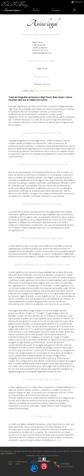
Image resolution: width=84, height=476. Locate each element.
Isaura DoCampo (52, 455)
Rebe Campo (40, 90)
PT (78, 2)
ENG (81, 2)
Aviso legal (10, 463)
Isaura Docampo (55, 90)
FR (75, 2)
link (62, 371)
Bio (74, 10)
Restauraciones (12, 10)
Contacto (55, 10)
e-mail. (59, 440)
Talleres (35, 10)
